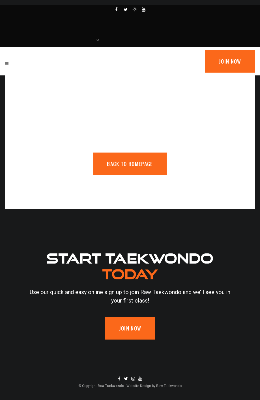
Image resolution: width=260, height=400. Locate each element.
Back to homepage (130, 164)
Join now (230, 61)
